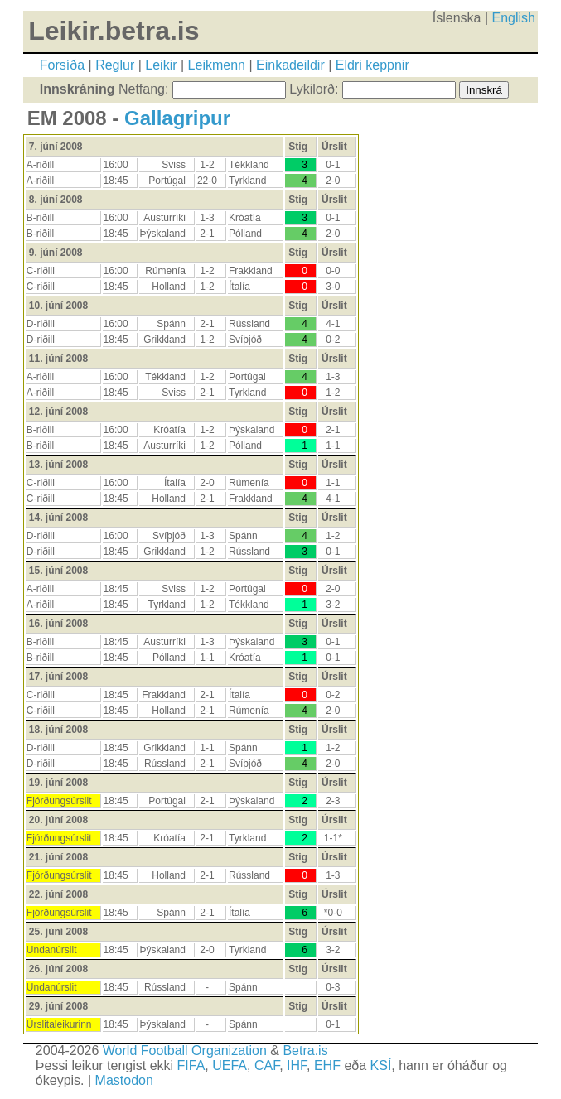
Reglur (114, 65)
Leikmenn (216, 65)
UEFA (229, 1065)
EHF (327, 1065)
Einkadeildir (290, 65)
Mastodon (124, 1080)
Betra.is (305, 1051)
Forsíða (62, 65)
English (512, 18)
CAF (266, 1065)
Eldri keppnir (372, 65)
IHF (297, 1065)
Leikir (161, 65)
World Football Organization (185, 1051)
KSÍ (381, 1065)
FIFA (191, 1065)
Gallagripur (177, 118)
